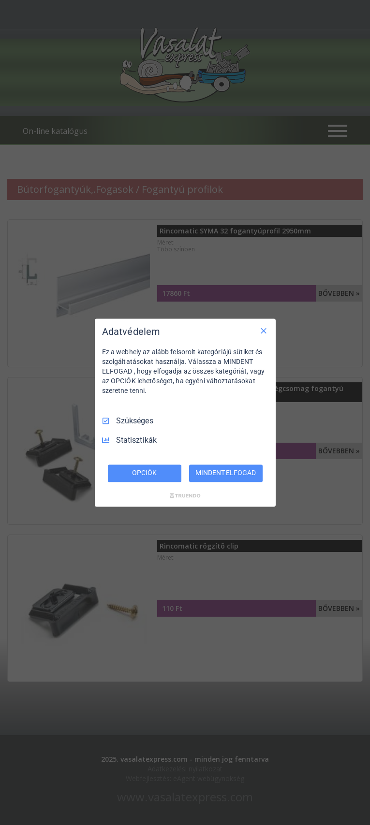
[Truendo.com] (185, 495)
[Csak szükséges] (264, 330)
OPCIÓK (144, 473)
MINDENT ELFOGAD (225, 473)
